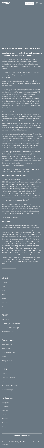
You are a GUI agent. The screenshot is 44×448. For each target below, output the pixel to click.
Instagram (5, 402)
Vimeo (4, 427)
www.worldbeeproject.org (11, 217)
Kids (3, 307)
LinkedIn (5, 411)
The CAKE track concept (10, 328)
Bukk (3, 295)
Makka (4, 282)
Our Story (5, 319)
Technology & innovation (11, 324)
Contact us (29, 3)
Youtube (5, 423)
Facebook (5, 406)
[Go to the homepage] (6, 3)
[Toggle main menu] (41, 3)
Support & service (8, 377)
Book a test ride (7, 332)
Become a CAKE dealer (10, 386)
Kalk (3, 286)
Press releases (7, 344)
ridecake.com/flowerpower (20, 171)
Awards (4, 357)
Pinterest (5, 419)
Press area (6, 348)
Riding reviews (7, 361)
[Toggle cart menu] (37, 3)
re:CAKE (4, 303)
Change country (22, 435)
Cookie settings (7, 390)
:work (4, 299)
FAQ (3, 381)
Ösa (3, 290)
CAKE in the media (8, 353)
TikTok (4, 415)
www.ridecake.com (9, 268)
